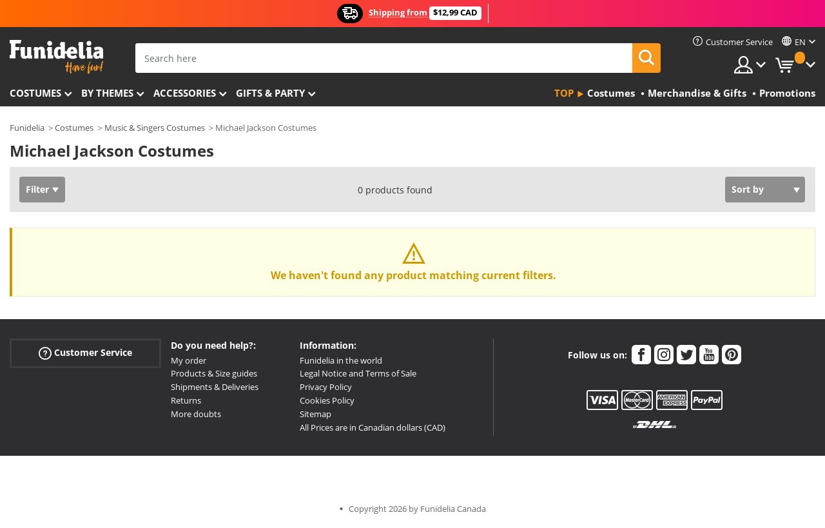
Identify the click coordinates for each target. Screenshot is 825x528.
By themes (107, 92)
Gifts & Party (270, 92)
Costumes (35, 92)
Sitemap (315, 414)
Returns (186, 400)
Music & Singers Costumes (154, 127)
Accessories (184, 92)
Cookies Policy (327, 400)
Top (564, 92)
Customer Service (85, 352)
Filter (37, 189)
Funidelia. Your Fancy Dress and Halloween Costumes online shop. (56, 57)
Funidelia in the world (341, 360)
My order (188, 360)
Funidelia (27, 127)
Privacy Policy (326, 387)
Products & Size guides (214, 373)
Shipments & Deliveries (214, 387)
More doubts (196, 414)
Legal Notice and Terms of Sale (358, 373)
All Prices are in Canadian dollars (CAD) (372, 427)
